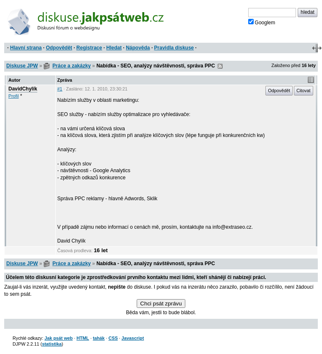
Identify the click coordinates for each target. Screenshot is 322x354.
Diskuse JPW (22, 66)
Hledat (114, 48)
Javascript (133, 338)
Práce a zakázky (71, 66)
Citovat (303, 90)
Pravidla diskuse (174, 48)
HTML (82, 338)
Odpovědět (59, 48)
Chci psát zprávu (161, 303)
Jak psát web (58, 338)
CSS (113, 338)
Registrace (89, 48)
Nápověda (138, 48)
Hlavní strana (26, 48)
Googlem (261, 22)
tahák (98, 338)
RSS (220, 66)
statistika (52, 343)
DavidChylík (22, 89)
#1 (59, 88)
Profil (13, 95)
